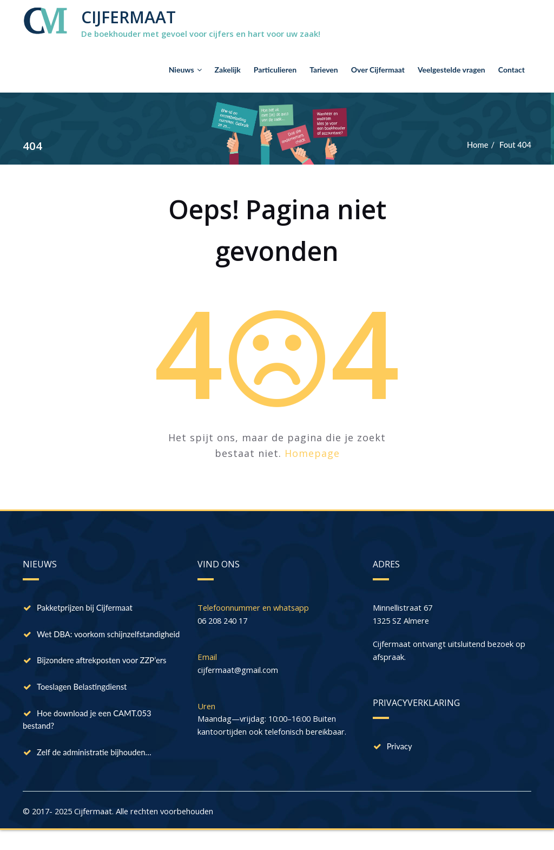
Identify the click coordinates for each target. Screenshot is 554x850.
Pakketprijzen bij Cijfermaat (85, 608)
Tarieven (323, 69)
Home (476, 144)
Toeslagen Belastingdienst (82, 703)
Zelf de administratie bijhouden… (95, 770)
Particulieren (275, 69)
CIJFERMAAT (128, 17)
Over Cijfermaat (378, 69)
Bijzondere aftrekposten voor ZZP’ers (102, 676)
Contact (511, 69)
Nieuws (185, 69)
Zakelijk (228, 69)
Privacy (400, 748)
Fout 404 (515, 144)
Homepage (312, 453)
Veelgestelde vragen (451, 69)
